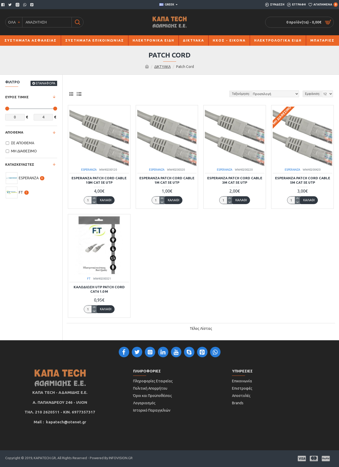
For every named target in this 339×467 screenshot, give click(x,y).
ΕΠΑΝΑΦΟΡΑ (45, 83)
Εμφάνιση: (312, 93)
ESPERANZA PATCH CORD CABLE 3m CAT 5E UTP (234, 180)
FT (89, 278)
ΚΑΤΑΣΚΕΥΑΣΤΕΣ (19, 164)
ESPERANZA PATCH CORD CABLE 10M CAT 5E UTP (99, 180)
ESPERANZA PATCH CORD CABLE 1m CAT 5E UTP (166, 180)
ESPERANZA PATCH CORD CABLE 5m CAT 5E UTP (302, 180)
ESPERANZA (89, 169)
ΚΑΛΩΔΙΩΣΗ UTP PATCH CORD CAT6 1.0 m (99, 289)
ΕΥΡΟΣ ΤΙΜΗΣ (17, 97)
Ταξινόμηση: (243, 93)
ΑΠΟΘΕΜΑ (14, 132)
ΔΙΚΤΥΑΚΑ (162, 67)
